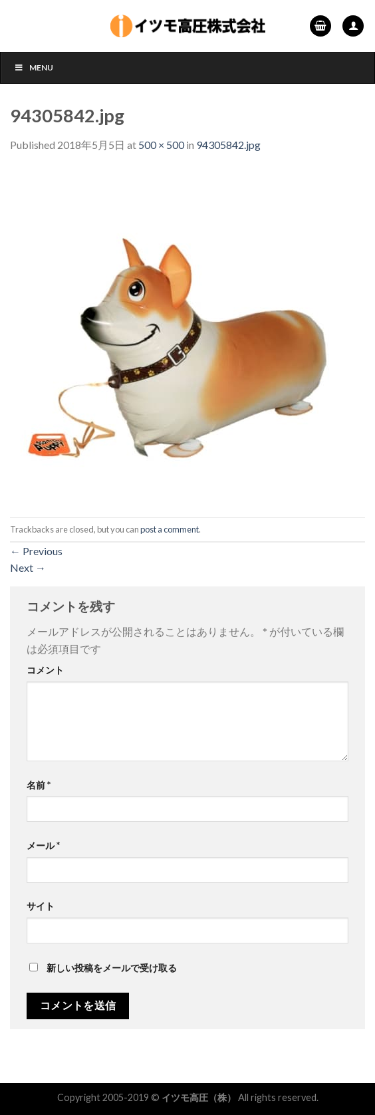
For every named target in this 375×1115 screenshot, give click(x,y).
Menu (33, 67)
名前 (39, 785)
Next (28, 567)
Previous (36, 551)
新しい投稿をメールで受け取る (112, 967)
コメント (45, 670)
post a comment (169, 529)
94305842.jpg (228, 144)
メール (43, 845)
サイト (41, 906)
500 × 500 (161, 144)
